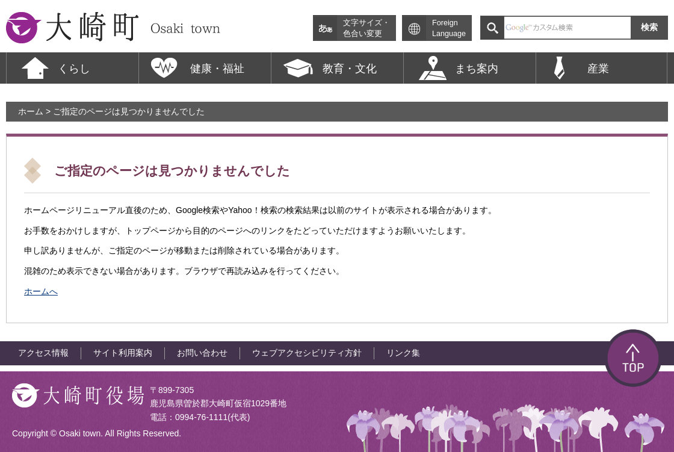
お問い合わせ (202, 353)
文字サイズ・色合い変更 (366, 28)
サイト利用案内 (122, 353)
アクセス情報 (43, 353)
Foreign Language (449, 28)
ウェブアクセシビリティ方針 (307, 353)
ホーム (30, 111)
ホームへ (41, 291)
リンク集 (403, 353)
